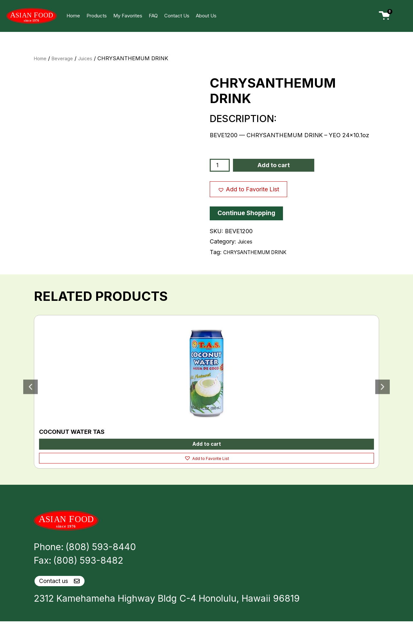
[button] (248, 189)
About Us (206, 16)
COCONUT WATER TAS (72, 431)
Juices (92, 58)
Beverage (66, 58)
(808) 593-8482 (88, 562)
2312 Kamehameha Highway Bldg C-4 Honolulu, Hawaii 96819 (167, 607)
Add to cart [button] (206, 444)
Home (73, 16)
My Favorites (127, 16)
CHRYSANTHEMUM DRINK (261, 252)
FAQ (153, 16)
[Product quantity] (220, 165)
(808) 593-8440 (100, 548)
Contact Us (176, 16)
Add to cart (274, 165)
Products (96, 16)
